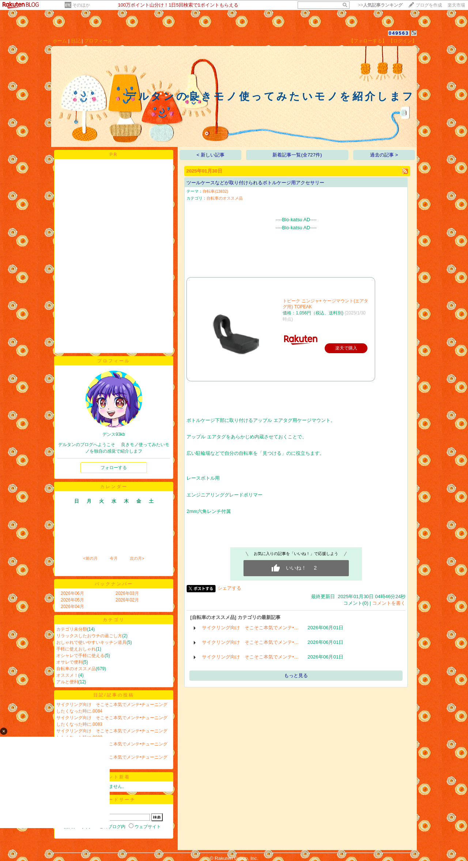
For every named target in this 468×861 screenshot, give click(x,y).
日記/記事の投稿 (113, 695)
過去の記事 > (384, 155)
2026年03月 (127, 593)
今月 (114, 558)
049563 (399, 33)
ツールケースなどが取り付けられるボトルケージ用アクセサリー (255, 182)
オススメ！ (67, 675)
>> (380, 5)
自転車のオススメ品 (76, 668)
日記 (75, 41)
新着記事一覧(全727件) (297, 155)
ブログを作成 (429, 5)
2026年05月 (72, 600)
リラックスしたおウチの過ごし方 (89, 635)
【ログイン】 (402, 41)
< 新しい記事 (211, 155)
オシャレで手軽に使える (80, 655)
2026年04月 (72, 606)
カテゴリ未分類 (71, 629)
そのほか (81, 5)
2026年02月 (127, 600)
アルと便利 (67, 681)
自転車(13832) (215, 191)
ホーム (60, 41)
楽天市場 (456, 5)
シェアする (229, 588)
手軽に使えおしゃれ (76, 649)
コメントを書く (388, 603)
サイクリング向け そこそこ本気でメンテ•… (250, 627)
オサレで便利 (69, 662)
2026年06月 (72, 593)
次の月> (137, 558)
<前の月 (90, 558)
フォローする (114, 467)
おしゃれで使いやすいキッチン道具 (91, 642)
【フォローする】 (368, 41)
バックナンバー (114, 583)
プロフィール (98, 41)
